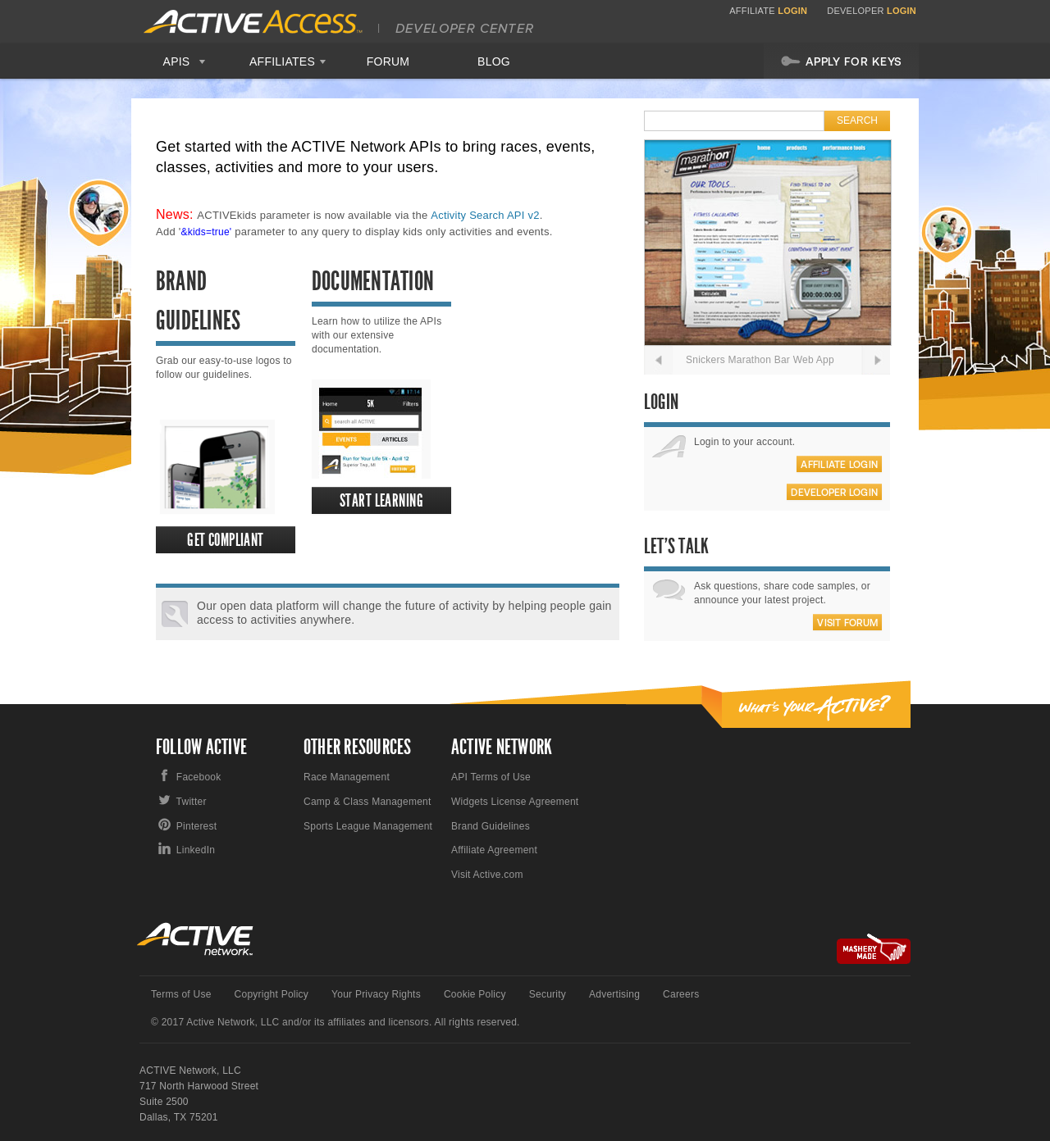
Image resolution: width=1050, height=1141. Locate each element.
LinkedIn (195, 850)
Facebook (198, 777)
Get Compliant (225, 540)
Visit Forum (847, 623)
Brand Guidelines (490, 826)
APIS (176, 61)
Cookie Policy (475, 994)
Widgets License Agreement (514, 801)
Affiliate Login (839, 464)
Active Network (195, 939)
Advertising (614, 994)
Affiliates (282, 61)
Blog (493, 61)
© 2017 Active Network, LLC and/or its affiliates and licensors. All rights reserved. (335, 1022)
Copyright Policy (272, 994)
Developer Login (834, 492)
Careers (681, 994)
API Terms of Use (491, 777)
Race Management (347, 777)
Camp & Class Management (367, 801)
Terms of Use (181, 994)
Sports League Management (368, 826)
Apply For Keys (841, 60)
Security (547, 994)
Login (792, 11)
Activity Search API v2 (485, 215)
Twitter (191, 801)
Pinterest (196, 826)
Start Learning (381, 500)
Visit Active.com (487, 874)
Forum (388, 61)
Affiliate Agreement (494, 850)
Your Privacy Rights (376, 994)
